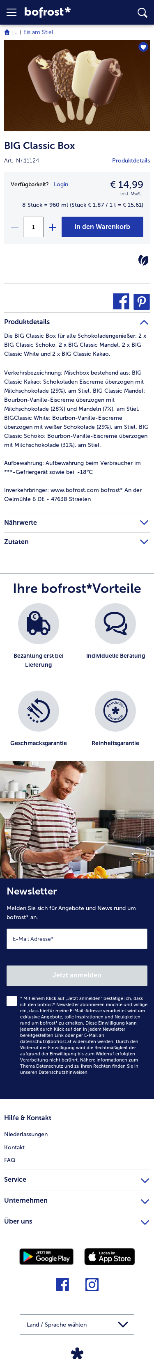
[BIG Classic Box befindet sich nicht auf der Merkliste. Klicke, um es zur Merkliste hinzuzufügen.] (143, 47)
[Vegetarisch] (143, 260)
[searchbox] (142, 13)
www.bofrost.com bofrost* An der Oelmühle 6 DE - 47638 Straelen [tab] (73, 495)
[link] (59, 12)
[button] (16, 12)
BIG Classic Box (39, 145)
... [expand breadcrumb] (16, 32)
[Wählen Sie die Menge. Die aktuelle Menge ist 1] (33, 227)
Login (61, 184)
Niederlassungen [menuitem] (26, 1134)
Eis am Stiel (38, 32)
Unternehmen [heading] (76, 1199)
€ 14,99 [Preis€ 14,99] (126, 184)
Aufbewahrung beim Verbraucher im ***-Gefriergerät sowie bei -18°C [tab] (72, 468)
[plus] (52, 227)
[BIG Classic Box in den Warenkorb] (102, 227)
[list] (77, 686)
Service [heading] (76, 1178)
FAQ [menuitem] (10, 1160)
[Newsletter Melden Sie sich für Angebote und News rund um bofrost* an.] (77, 989)
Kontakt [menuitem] (14, 1147)
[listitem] (38, 642)
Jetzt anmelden (77, 975)
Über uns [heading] (76, 1220)
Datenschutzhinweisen (63, 1072)
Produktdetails (131, 160)
